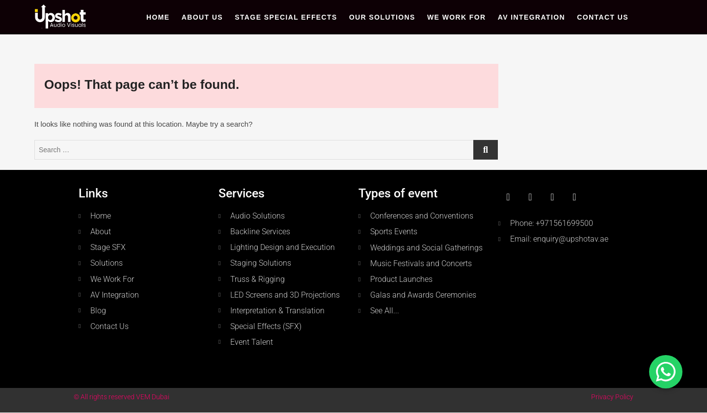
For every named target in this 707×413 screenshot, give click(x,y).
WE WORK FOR (456, 17)
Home (158, 17)
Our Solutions (382, 17)
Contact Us (602, 17)
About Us (202, 17)
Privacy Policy (612, 397)
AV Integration (531, 17)
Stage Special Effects (286, 17)
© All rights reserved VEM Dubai (121, 397)
